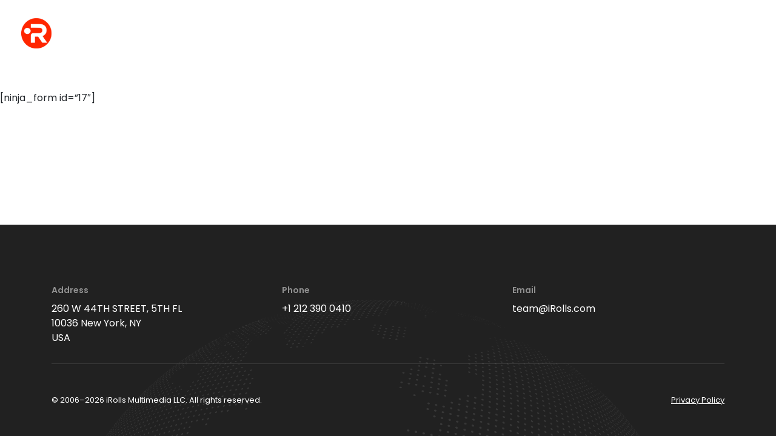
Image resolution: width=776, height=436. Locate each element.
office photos (329, 34)
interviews (417, 34)
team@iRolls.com (553, 308)
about (608, 34)
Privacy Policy (697, 400)
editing (548, 34)
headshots (180, 34)
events (251, 34)
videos (486, 34)
